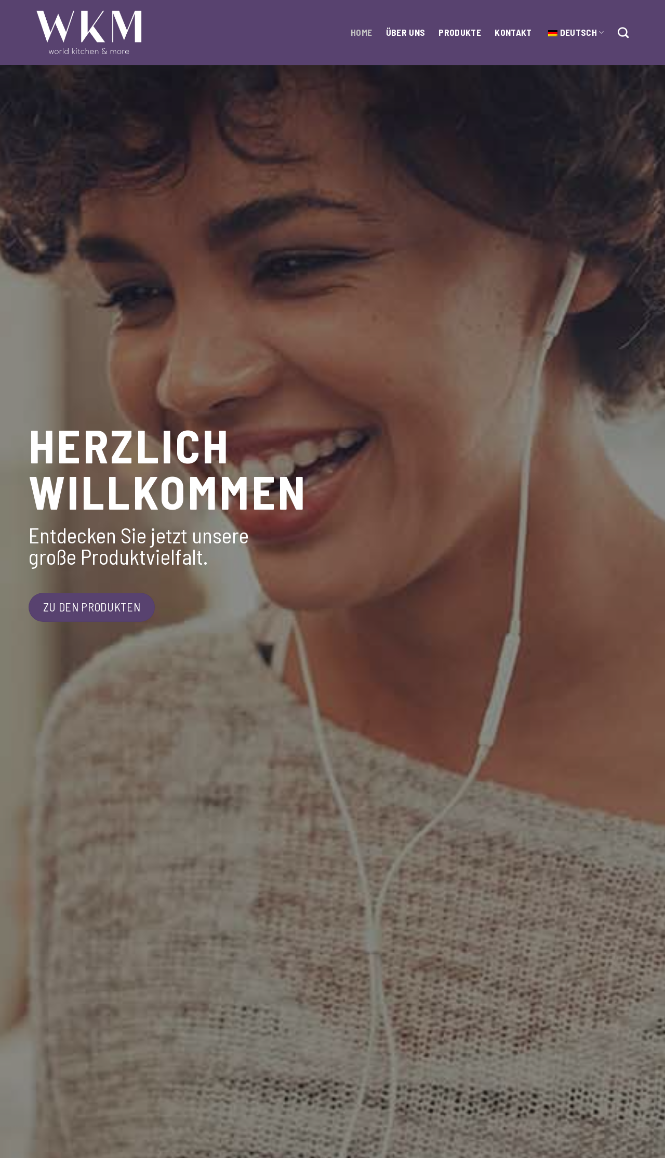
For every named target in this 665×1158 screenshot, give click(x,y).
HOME (361, 32)
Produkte (459, 32)
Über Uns (405, 32)
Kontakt (513, 32)
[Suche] (623, 32)
